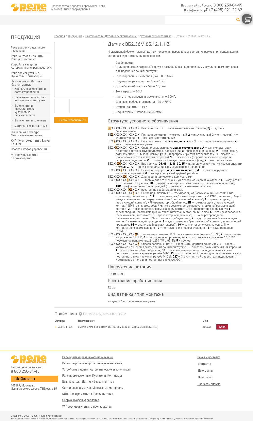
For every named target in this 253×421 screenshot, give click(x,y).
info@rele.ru (193, 10)
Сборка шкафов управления (29, 149)
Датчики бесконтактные (31, 125)
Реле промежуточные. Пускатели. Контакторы (26, 74)
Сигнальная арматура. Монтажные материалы (26, 134)
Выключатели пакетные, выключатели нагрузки (30, 99)
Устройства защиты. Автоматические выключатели (31, 66)
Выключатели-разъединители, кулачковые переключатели (25, 110)
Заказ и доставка (209, 357)
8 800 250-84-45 (227, 5)
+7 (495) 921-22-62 (223, 9)
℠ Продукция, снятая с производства (24, 156)
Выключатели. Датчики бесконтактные (26, 83)
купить (222, 327)
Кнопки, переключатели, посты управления (30, 90)
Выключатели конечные (30, 120)
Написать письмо (209, 384)
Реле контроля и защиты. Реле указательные (27, 57)
